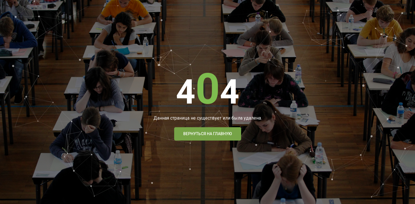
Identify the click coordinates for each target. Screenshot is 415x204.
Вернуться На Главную (207, 133)
